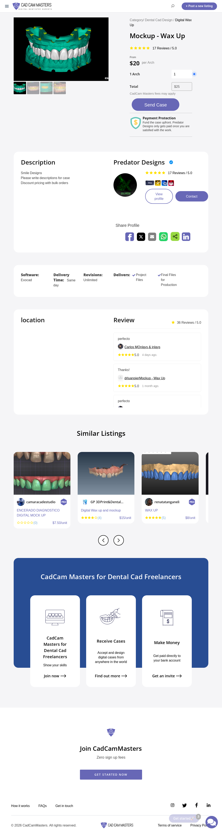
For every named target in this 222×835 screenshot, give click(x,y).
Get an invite (167, 676)
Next (207, 492)
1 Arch (135, 74)
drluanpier (131, 378)
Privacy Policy (200, 825)
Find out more (111, 676)
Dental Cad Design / (160, 20)
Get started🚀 (186, 817)
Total (134, 86)
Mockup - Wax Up (152, 378)
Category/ (137, 20)
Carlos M (131, 347)
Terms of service (170, 825)
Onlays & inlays (149, 347)
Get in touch (64, 805)
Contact (191, 196)
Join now (55, 676)
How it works (20, 805)
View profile (159, 196)
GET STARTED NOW (110, 774)
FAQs (42, 805)
